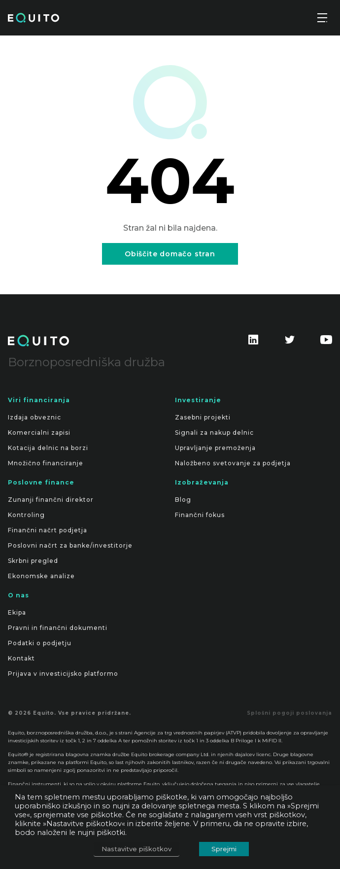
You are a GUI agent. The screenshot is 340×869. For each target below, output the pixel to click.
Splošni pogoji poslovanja (289, 713)
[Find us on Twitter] (290, 343)
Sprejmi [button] (224, 849)
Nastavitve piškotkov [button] (136, 849)
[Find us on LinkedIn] (253, 343)
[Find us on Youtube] (326, 343)
